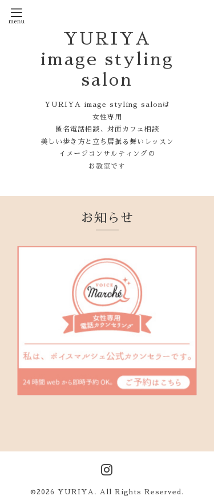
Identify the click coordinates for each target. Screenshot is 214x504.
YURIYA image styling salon (107, 59)
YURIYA (76, 492)
